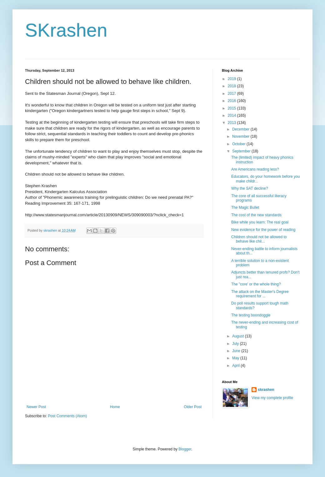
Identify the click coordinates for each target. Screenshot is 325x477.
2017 (232, 93)
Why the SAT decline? (249, 188)
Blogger (184, 449)
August (238, 336)
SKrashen (66, 30)
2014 (232, 115)
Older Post (193, 407)
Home (115, 407)
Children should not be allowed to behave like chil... (259, 239)
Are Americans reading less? (255, 169)
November (241, 136)
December (241, 129)
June (236, 351)
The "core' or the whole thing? (256, 284)
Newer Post (36, 407)
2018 (232, 86)
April (236, 365)
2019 (232, 79)
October (239, 144)
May (236, 358)
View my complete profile (272, 398)
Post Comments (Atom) (67, 416)
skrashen (266, 389)
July (236, 343)
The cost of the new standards (256, 215)
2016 (232, 101)
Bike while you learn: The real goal (259, 222)
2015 (232, 108)
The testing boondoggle (250, 315)
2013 (232, 123)
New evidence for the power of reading (263, 230)
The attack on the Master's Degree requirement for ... (260, 294)
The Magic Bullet (245, 207)
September (242, 151)
